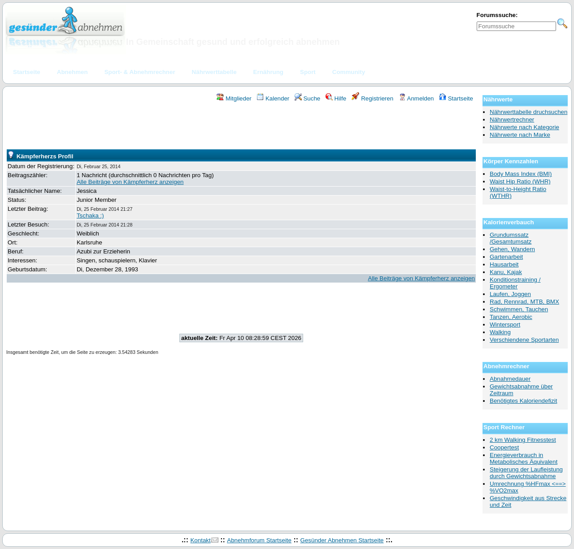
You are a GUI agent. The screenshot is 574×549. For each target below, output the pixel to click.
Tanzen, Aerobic (511, 317)
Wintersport (505, 324)
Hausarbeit (504, 264)
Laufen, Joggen (510, 294)
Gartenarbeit (506, 256)
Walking (500, 332)
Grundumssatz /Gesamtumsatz (510, 238)
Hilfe (336, 98)
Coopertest (504, 447)
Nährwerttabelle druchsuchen (528, 112)
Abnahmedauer (510, 378)
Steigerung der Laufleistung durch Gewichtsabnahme (526, 472)
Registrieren (373, 98)
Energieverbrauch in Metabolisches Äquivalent (523, 458)
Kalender (273, 98)
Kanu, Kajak (506, 272)
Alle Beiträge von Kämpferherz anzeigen (130, 182)
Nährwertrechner (512, 119)
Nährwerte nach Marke (520, 134)
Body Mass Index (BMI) (521, 173)
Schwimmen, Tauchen (519, 309)
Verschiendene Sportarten (524, 339)
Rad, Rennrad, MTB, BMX (524, 301)
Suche (308, 98)
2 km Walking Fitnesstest (523, 439)
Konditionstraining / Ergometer (515, 283)
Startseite (456, 98)
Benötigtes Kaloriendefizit (523, 400)
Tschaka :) (90, 215)
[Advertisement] (241, 127)
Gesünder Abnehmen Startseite (342, 540)
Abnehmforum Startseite (259, 540)
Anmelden (416, 98)
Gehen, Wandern (512, 249)
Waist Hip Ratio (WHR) (520, 181)
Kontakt (200, 540)
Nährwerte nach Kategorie (524, 127)
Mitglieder (234, 98)
